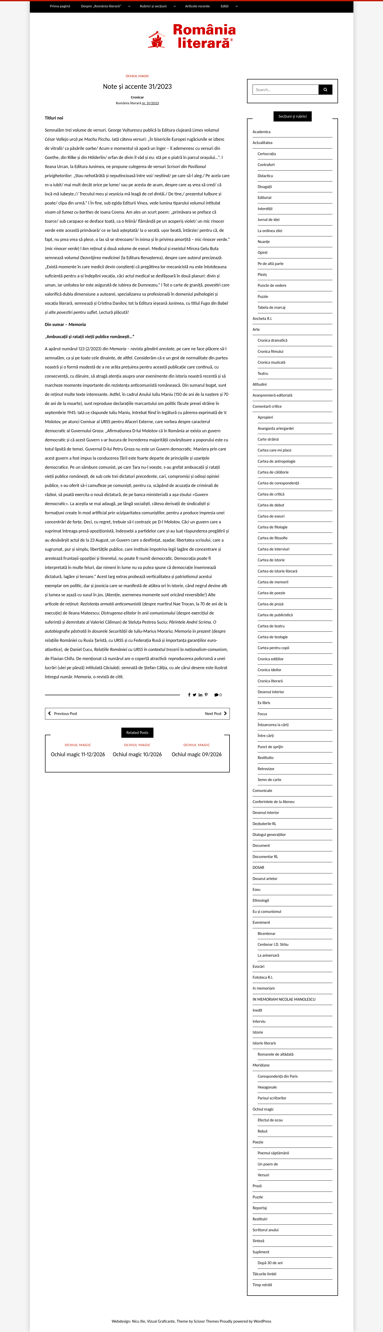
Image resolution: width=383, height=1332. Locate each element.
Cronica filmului (270, 351)
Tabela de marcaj (271, 307)
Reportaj (259, 1207)
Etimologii (261, 900)
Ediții (224, 6)
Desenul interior (271, 691)
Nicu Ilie (138, 1321)
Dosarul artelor (265, 878)
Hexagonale (267, 1087)
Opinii (262, 252)
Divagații (265, 186)
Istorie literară (264, 1043)
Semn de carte (269, 779)
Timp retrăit (262, 1284)
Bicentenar (266, 933)
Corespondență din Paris (278, 1076)
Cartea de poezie (271, 592)
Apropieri (265, 417)
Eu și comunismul (267, 911)
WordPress (262, 1321)
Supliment (261, 1251)
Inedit (257, 1010)
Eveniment (261, 922)
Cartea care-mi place (274, 450)
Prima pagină (60, 6)
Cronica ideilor (269, 669)
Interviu (259, 1021)
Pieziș (262, 274)
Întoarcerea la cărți (273, 724)
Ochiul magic (137, 76)
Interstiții (265, 208)
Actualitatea (262, 142)
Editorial (264, 197)
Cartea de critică (271, 494)
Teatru (263, 373)
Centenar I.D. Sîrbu (273, 944)
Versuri (263, 1175)
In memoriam (264, 988)
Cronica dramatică (272, 340)
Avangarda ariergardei (276, 428)
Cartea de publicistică (275, 614)
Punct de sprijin (270, 746)
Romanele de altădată (276, 1054)
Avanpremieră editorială (272, 395)
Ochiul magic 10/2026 (137, 754)
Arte (256, 329)
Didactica (265, 175)
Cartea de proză (270, 604)
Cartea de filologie (272, 527)
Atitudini (260, 384)
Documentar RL (265, 856)
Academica (262, 131)
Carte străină (268, 439)
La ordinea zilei (270, 230)
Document (261, 845)
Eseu (256, 889)
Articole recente (197, 6)
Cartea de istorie (271, 560)
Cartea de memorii (273, 582)
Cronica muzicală (271, 362)
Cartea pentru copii (273, 647)
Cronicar (137, 97)
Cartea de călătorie (273, 472)
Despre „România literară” (101, 6)
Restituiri (260, 1219)
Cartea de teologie (273, 636)
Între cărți (266, 735)
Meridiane (261, 1065)
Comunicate (262, 790)
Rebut (262, 1131)
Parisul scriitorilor (272, 1098)
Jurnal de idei (268, 219)
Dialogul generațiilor (269, 834)
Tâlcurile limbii (264, 1274)
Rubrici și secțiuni (153, 6)
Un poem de (268, 1164)
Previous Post (65, 713)
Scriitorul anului (265, 1229)
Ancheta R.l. (262, 318)
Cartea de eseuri (271, 516)
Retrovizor (266, 768)
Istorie (258, 1032)
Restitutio (265, 757)
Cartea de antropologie (276, 461)
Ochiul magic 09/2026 (197, 754)
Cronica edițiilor (271, 659)
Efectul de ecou (270, 1120)
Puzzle (263, 296)
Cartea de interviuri (273, 549)
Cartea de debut (271, 505)
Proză (257, 1185)
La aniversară (268, 955)
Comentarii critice (267, 406)
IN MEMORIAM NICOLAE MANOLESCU (284, 999)
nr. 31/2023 (150, 103)
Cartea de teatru (271, 626)
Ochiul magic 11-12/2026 (78, 754)
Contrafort (266, 164)
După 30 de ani (270, 1262)
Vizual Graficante (161, 1321)
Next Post (213, 713)
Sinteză (258, 1240)
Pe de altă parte (270, 263)
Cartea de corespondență (278, 483)
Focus (262, 713)
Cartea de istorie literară (277, 571)
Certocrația (267, 153)
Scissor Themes (206, 1321)
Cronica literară (270, 681)
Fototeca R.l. (263, 977)
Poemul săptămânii (273, 1153)
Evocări (258, 966)
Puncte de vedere (272, 285)
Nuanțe (264, 241)
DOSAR (258, 867)
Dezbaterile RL (264, 823)
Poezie (258, 1142)
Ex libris (264, 702)
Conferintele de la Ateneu (273, 801)
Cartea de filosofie (272, 538)
